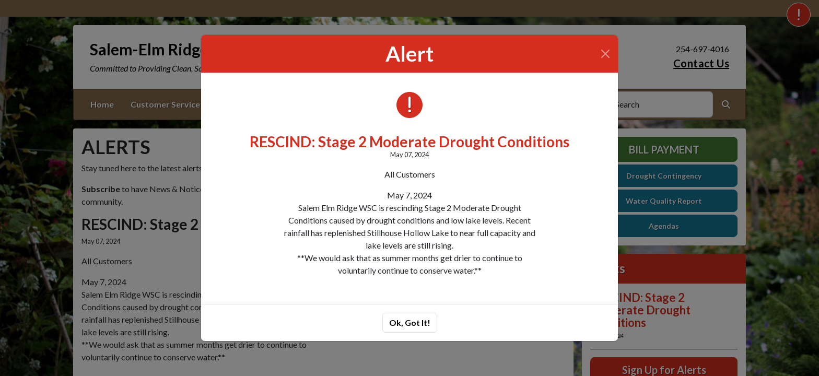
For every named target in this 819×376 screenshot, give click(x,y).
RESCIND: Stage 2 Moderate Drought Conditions (409, 141)
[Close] (605, 53)
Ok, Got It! (409, 322)
